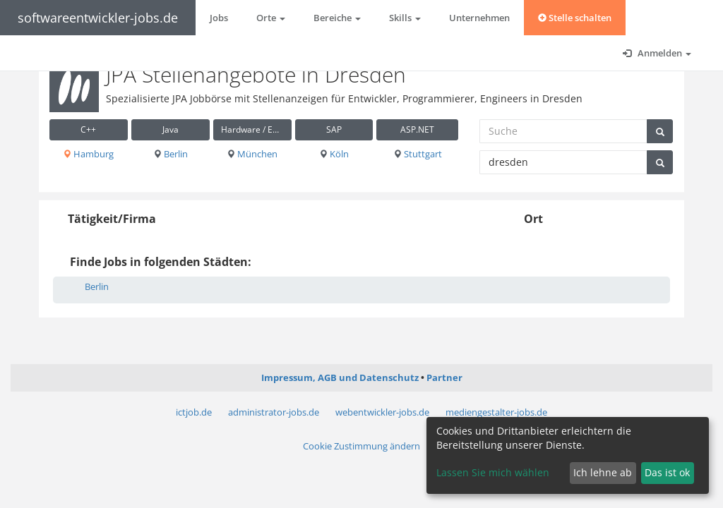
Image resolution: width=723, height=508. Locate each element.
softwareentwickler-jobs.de (98, 17)
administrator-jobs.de (273, 412)
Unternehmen (479, 17)
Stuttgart (417, 153)
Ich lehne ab (602, 472)
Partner (444, 377)
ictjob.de (194, 412)
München (252, 153)
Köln (334, 153)
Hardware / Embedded (256, 129)
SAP (334, 129)
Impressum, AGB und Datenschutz (340, 377)
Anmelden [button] (657, 53)
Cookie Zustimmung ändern (361, 446)
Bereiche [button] (337, 17)
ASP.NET (417, 129)
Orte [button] (270, 17)
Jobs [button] (219, 17)
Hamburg (88, 153)
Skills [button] (405, 17)
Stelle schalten (574, 17)
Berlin (170, 153)
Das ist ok (667, 472)
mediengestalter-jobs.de (496, 412)
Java (170, 129)
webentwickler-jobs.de (382, 412)
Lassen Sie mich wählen (492, 472)
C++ (88, 129)
